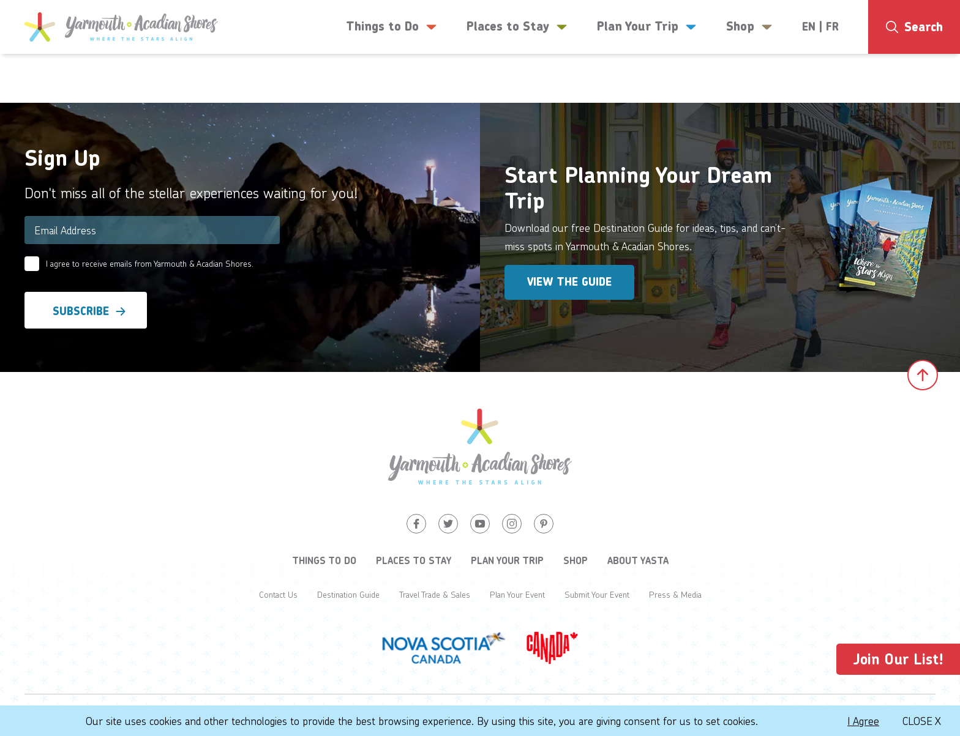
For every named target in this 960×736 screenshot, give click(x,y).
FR (832, 27)
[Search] (914, 27)
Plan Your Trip (507, 560)
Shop (575, 560)
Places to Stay (413, 560)
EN (809, 27)
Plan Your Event (517, 594)
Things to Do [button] (391, 27)
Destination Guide (348, 594)
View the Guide (569, 282)
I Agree (863, 720)
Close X (921, 720)
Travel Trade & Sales (434, 594)
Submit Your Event (596, 594)
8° (917, 76)
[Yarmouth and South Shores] (121, 26)
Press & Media (675, 594)
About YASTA (638, 560)
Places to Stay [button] (517, 27)
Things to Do (324, 560)
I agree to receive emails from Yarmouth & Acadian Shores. (149, 263)
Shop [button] (749, 27)
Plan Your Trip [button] (647, 27)
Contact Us (278, 594)
